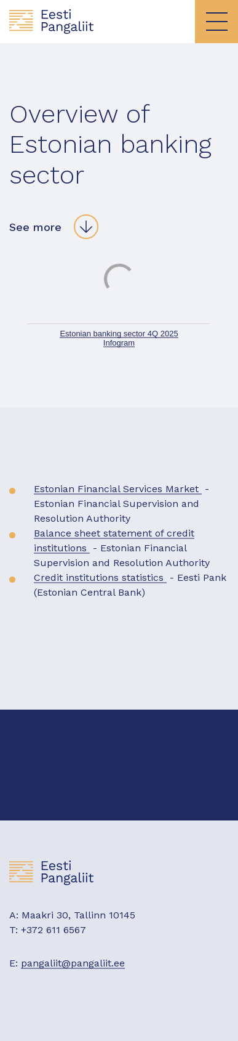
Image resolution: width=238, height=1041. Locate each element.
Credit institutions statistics (100, 577)
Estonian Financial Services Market (118, 489)
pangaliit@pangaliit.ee (73, 963)
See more (35, 227)
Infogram (119, 342)
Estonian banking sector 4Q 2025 (119, 333)
